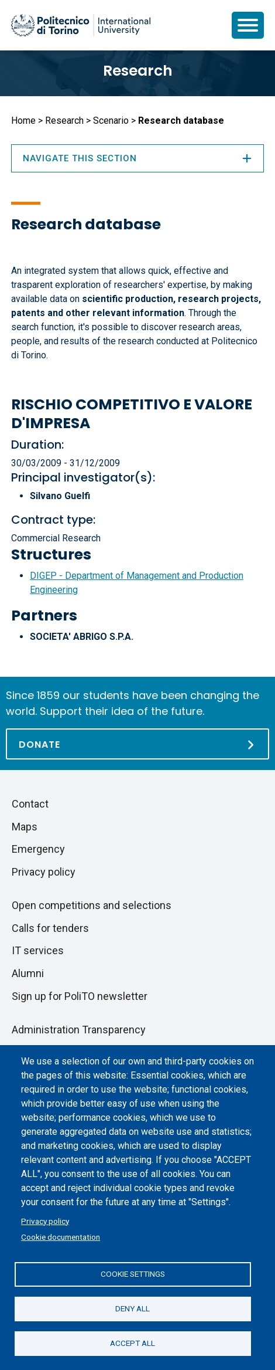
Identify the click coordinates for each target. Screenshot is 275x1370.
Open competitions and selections (91, 905)
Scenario (111, 120)
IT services (38, 950)
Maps (24, 826)
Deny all (132, 1308)
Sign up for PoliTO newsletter (79, 996)
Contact (30, 804)
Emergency (38, 849)
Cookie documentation (60, 1237)
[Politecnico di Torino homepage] (80, 25)
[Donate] (137, 743)
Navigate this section (137, 158)
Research (138, 70)
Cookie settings (133, 1274)
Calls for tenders (50, 928)
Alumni (28, 973)
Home (23, 120)
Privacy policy (45, 1221)
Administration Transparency (79, 1029)
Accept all (132, 1343)
